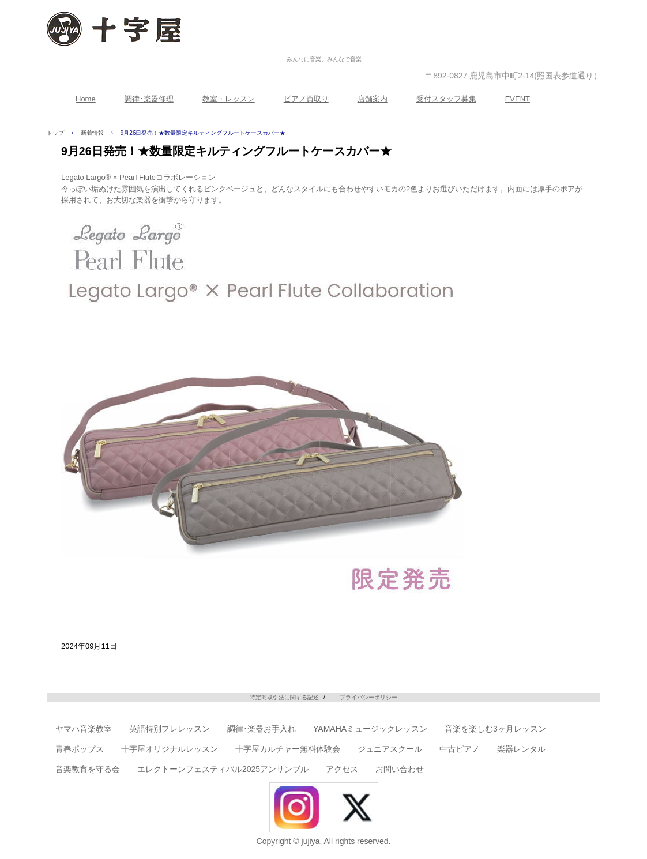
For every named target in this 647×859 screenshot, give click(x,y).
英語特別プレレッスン (169, 728)
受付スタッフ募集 (446, 99)
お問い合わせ (399, 769)
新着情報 (92, 133)
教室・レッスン (228, 99)
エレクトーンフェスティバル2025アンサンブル (223, 769)
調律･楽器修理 (149, 99)
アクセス (342, 769)
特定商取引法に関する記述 (284, 697)
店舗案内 (373, 99)
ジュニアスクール (390, 748)
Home (86, 99)
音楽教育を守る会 (87, 769)
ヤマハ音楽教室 (83, 728)
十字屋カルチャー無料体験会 (287, 748)
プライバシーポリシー (368, 697)
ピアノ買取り (306, 99)
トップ (55, 133)
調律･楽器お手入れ (261, 728)
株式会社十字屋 (324, 47)
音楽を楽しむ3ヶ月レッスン (495, 728)
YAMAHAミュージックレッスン (370, 728)
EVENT (517, 99)
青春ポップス (79, 748)
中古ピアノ (459, 748)
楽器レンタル (521, 748)
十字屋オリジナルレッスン (169, 748)
